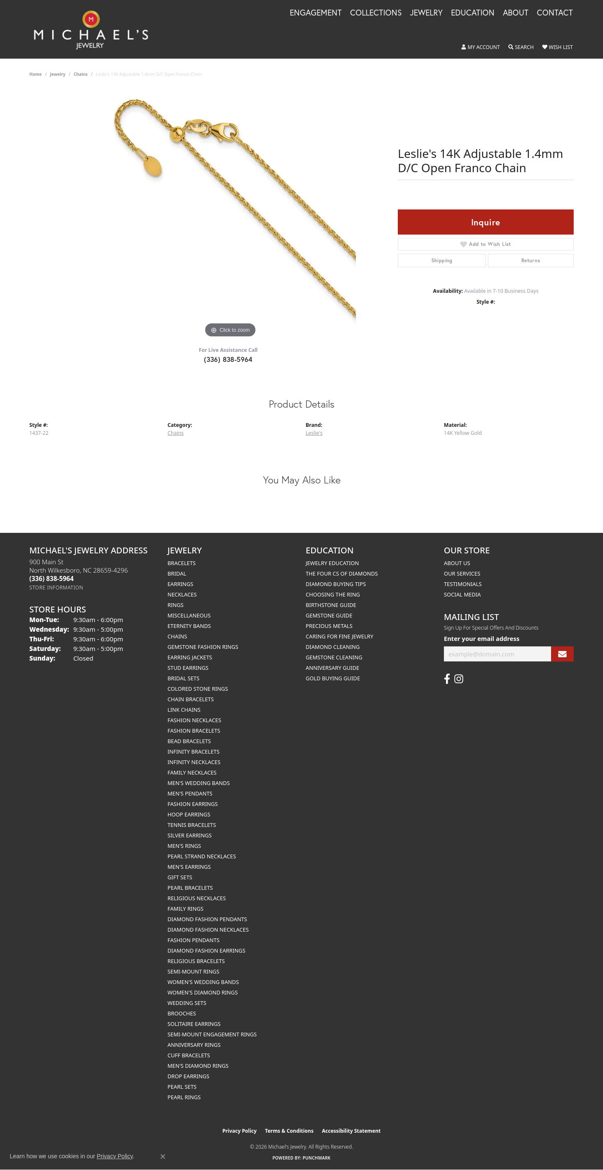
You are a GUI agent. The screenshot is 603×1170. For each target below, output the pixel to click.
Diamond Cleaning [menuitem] (333, 647)
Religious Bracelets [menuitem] (196, 961)
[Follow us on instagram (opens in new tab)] (458, 679)
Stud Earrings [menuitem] (188, 668)
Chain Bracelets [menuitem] (191, 699)
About (515, 13)
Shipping (442, 260)
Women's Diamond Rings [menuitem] (203, 992)
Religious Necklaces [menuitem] (197, 898)
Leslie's (314, 432)
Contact (555, 13)
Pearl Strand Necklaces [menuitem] (202, 856)
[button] (480, 47)
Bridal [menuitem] (177, 573)
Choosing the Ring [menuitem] (333, 594)
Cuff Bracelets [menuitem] (189, 1055)
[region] (230, 214)
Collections (376, 13)
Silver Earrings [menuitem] (190, 835)
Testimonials (463, 584)
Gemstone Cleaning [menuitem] (334, 657)
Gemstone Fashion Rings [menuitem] (203, 647)
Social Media (462, 594)
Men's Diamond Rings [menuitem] (198, 1065)
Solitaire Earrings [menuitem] (194, 1024)
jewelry (57, 74)
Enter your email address (481, 638)
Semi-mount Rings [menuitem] (193, 971)
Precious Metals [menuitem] (329, 626)
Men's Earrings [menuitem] (189, 866)
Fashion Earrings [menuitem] (193, 804)
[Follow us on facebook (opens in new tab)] (447, 679)
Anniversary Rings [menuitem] (194, 1045)
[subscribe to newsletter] (562, 654)
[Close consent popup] (162, 1156)
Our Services (462, 573)
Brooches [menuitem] (182, 1013)
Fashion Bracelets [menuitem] (194, 730)
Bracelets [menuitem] (182, 563)
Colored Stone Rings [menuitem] (198, 688)
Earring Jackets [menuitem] (190, 657)
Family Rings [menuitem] (186, 908)
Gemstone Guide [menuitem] (329, 615)
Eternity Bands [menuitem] (189, 626)
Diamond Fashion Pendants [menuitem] (207, 919)
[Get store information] (56, 587)
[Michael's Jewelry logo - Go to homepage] (95, 29)
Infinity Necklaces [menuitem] (194, 762)
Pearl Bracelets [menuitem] (190, 887)
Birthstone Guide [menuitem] (331, 605)
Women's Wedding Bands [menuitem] (203, 982)
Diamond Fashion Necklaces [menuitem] (208, 929)
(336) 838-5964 (228, 359)
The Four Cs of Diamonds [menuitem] (342, 573)
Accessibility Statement (351, 1130)
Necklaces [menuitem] (182, 594)
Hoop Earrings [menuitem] (189, 814)
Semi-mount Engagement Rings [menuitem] (212, 1034)
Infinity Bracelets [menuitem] (193, 751)
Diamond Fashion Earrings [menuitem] (206, 950)
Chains (81, 74)
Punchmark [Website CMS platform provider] (317, 1158)
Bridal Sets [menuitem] (183, 678)
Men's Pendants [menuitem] (190, 793)
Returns (531, 260)
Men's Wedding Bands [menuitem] (199, 783)
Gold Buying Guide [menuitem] (333, 678)
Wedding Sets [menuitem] (187, 1003)
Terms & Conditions (289, 1130)
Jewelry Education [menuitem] (332, 563)
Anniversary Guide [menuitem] (332, 668)
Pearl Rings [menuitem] (184, 1097)
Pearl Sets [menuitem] (182, 1086)
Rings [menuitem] (175, 605)
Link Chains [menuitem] (184, 709)
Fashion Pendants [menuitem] (193, 940)
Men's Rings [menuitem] (184, 846)
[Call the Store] (51, 578)
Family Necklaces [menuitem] (192, 772)
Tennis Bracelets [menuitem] (192, 825)
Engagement (316, 13)
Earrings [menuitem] (180, 584)
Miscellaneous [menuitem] (189, 615)
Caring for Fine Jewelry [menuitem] (340, 636)
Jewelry (426, 13)
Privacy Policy (239, 1130)
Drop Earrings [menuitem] (188, 1076)
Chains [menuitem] (177, 636)
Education (473, 13)
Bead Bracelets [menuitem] (189, 741)
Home (35, 74)
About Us (457, 563)
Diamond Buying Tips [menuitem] (336, 584)
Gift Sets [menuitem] (180, 877)
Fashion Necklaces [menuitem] (194, 720)
